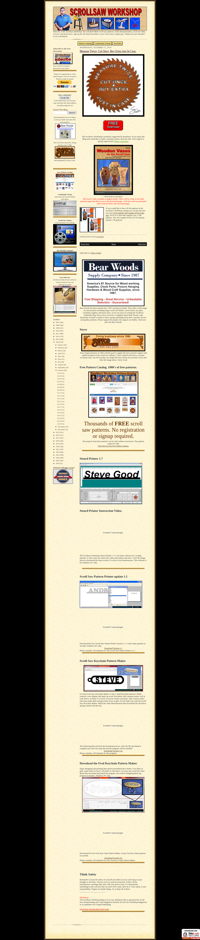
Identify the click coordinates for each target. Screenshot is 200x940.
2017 (58, 438)
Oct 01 (59, 373)
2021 (58, 449)
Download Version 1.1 (113, 648)
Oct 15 (59, 401)
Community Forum (103, 43)
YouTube (117, 43)
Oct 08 (59, 387)
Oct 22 (59, 415)
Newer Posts (85, 244)
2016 (58, 435)
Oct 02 (59, 376)
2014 (58, 342)
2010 (58, 331)
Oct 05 (59, 381)
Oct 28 (59, 421)
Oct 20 (59, 413)
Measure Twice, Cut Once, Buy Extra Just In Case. (108, 51)
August (60, 365)
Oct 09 (59, 390)
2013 (58, 339)
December (61, 429)
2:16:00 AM (100, 237)
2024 (58, 458)
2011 (58, 334)
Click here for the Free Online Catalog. (113, 446)
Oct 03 (59, 379)
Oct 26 (59, 418)
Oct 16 (59, 404)
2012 (58, 336)
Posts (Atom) (96, 253)
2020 (58, 446)
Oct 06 (59, 384)
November (61, 427)
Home (114, 244)
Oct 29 (59, 424)
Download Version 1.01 (113, 751)
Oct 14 (59, 398)
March (60, 351)
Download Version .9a (113, 858)
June (59, 359)
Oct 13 (59, 396)
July (59, 362)
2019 (58, 444)
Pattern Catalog (85, 43)
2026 (58, 463)
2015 (58, 432)
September (62, 367)
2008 (58, 325)
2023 (58, 455)
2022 (58, 452)
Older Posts (142, 244)
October (61, 370)
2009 (58, 328)
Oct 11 (59, 393)
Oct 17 (59, 407)
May (59, 356)
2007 (58, 322)
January (61, 345)
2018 (58, 441)
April (60, 353)
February (61, 348)
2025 (58, 460)
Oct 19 (59, 410)
